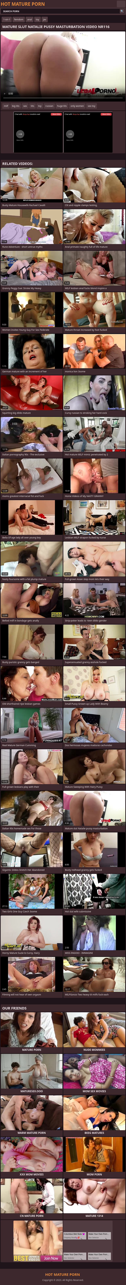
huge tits (62, 105)
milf (6, 105)
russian (49, 105)
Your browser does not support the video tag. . (63, 66)
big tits (15, 105)
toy (37, 19)
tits (32, 105)
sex (25, 105)
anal (29, 19)
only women (77, 105)
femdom (18, 19)
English (121, 4)
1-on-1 (6, 19)
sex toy (91, 105)
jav (44, 19)
